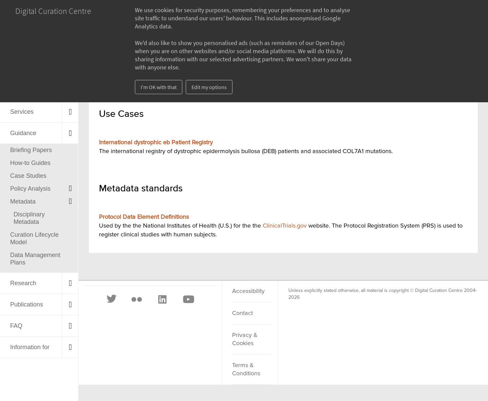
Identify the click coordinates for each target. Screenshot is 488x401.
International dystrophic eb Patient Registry (156, 143)
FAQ (16, 325)
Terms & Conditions (246, 369)
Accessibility (248, 291)
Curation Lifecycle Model (34, 238)
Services (22, 111)
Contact (242, 313)
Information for (29, 347)
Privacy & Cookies (245, 339)
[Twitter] (111, 299)
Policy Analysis (30, 188)
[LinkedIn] (162, 299)
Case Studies (28, 175)
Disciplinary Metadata (29, 218)
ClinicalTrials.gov (285, 226)
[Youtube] (188, 299)
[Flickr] (136, 299)
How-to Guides (30, 163)
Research (23, 283)
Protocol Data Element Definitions (144, 217)
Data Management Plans (35, 259)
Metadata (23, 201)
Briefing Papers (31, 150)
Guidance (23, 133)
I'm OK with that (159, 87)
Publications (26, 304)
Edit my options (209, 87)
